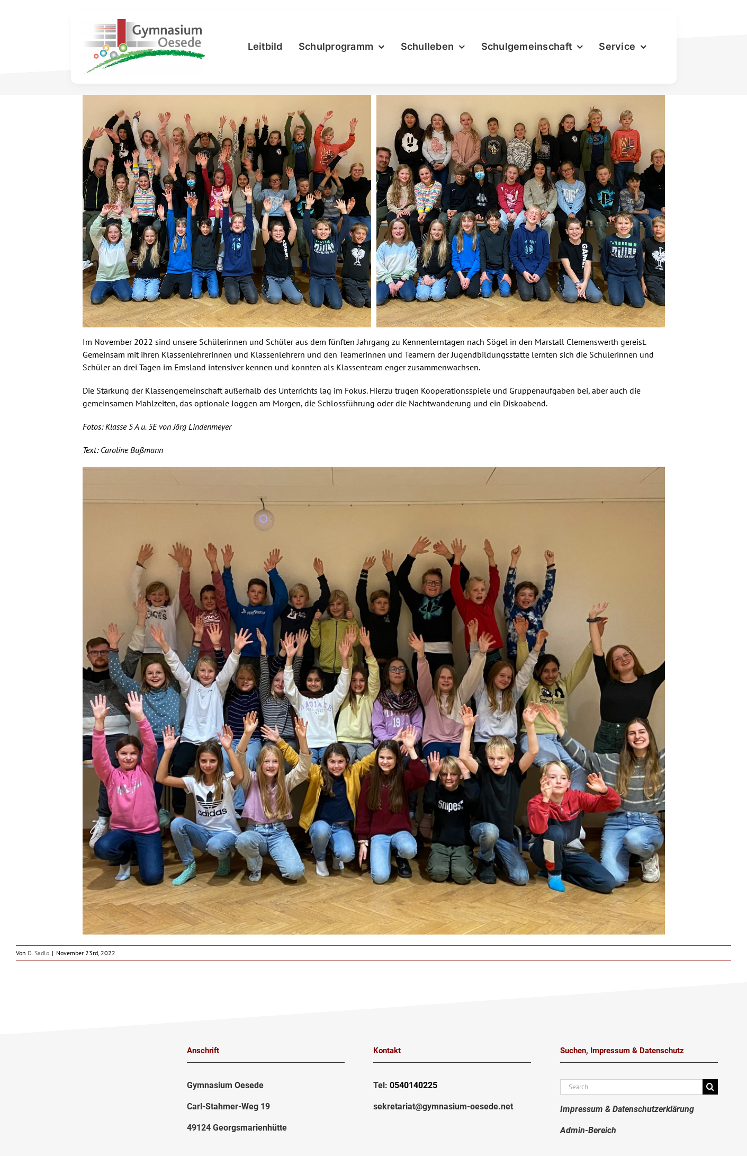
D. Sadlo (38, 953)
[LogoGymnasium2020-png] (142, 23)
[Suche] (710, 1087)
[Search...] (631, 1087)
